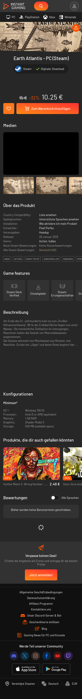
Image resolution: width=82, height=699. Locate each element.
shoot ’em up (32, 259)
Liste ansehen (47, 215)
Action (43, 241)
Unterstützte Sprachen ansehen (59, 219)
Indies (52, 241)
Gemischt (45, 250)
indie (7, 259)
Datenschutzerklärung (41, 598)
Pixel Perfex (46, 228)
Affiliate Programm (41, 603)
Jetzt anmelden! (41, 575)
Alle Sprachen (65, 497)
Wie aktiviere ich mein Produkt (58, 223)
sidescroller (51, 259)
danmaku (68, 259)
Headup (44, 232)
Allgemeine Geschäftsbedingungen (41, 592)
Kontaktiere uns (41, 609)
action (18, 259)
